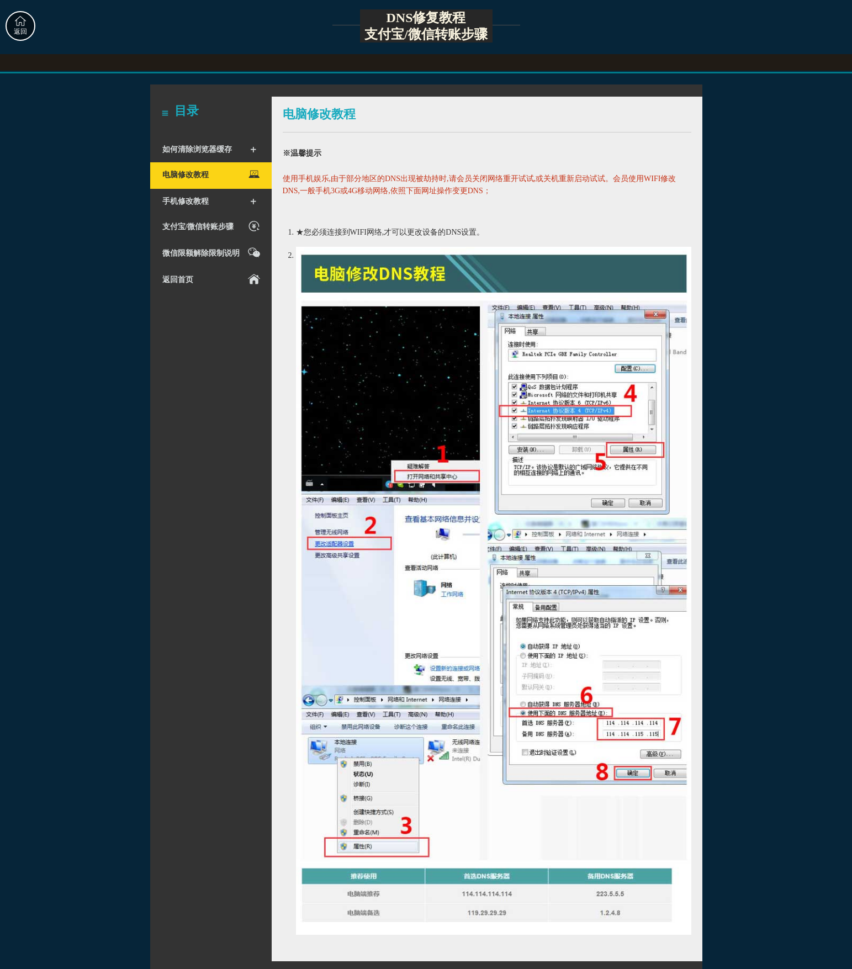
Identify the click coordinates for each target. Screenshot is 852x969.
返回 (20, 25)
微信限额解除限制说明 (212, 253)
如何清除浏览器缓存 (209, 150)
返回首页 (212, 279)
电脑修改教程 (212, 174)
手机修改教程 (209, 201)
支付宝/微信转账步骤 (212, 226)
